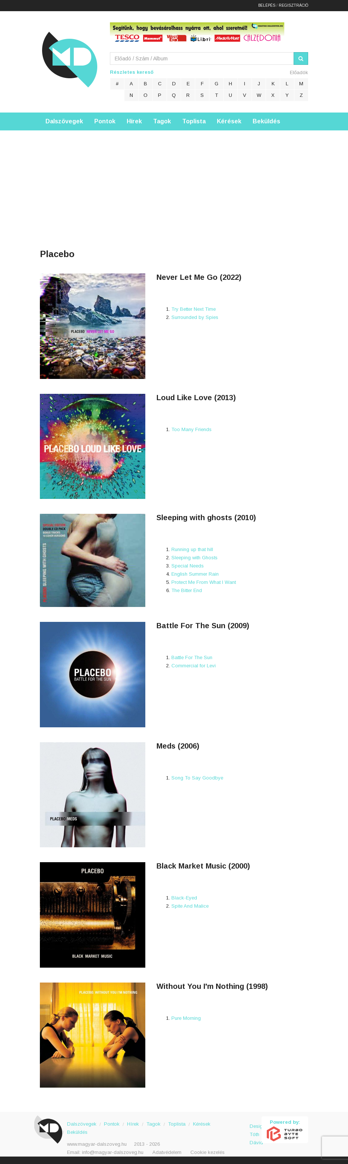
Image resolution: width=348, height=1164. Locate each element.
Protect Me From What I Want (203, 582)
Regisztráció (293, 5)
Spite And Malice (190, 906)
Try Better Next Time (193, 309)
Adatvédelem (166, 1152)
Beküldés (266, 121)
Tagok (162, 121)
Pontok (105, 121)
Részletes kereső (132, 72)
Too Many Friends (191, 429)
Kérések (229, 121)
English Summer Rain (195, 574)
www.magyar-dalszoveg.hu (97, 1144)
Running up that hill (192, 549)
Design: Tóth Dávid (256, 1130)
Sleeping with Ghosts (194, 557)
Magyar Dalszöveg (69, 59)
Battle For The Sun (191, 657)
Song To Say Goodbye (197, 778)
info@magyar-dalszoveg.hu (112, 1152)
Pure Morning (186, 1018)
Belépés (266, 5)
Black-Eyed (184, 898)
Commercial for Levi (193, 665)
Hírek (134, 121)
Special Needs (187, 566)
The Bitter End (186, 590)
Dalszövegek (64, 121)
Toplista (194, 121)
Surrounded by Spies (194, 317)
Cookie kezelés (207, 1152)
